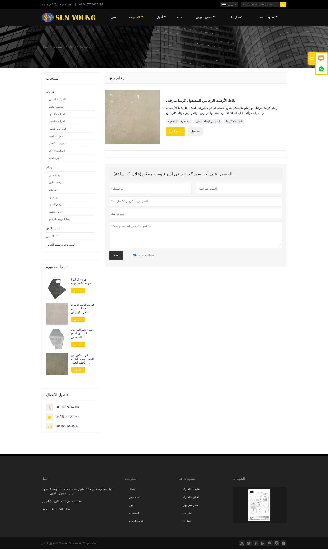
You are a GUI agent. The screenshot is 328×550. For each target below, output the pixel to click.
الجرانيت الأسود (57, 114)
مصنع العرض (205, 18)
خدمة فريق (134, 498)
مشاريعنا (187, 514)
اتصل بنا (187, 521)
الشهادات (134, 514)
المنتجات (136, 18)
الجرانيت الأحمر (57, 122)
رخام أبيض (54, 175)
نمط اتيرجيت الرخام (59, 219)
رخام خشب (55, 212)
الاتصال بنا (237, 18)
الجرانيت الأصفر (57, 129)
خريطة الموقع (136, 521)
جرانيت (50, 92)
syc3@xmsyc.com (59, 4)
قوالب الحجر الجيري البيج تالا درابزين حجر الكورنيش (82, 309)
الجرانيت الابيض (57, 100)
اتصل (45, 479)
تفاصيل (195, 132)
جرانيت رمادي (56, 107)
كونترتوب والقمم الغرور (60, 245)
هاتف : (45, 510)
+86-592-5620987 (67, 426)
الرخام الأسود (56, 205)
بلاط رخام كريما (234, 122)
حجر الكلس (53, 229)
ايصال (132, 490)
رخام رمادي (55, 183)
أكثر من (78, 291)
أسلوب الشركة (190, 498)
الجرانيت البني (56, 136)
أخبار (161, 18)
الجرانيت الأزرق (57, 151)
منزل (113, 18)
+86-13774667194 (91, 4)
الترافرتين (52, 237)
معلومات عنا (268, 18)
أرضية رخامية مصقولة (179, 122)
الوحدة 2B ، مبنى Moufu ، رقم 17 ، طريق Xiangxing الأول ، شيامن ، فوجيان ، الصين (81, 492)
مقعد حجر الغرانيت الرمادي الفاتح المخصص (82, 334)
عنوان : (45, 490)
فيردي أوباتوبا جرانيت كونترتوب (81, 282)
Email (175, 131)
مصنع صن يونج (190, 506)
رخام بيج (53, 197)
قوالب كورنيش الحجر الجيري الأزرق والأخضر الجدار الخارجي (82, 359)
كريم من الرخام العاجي (208, 122)
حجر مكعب (55, 158)
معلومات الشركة (191, 490)
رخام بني (53, 190)
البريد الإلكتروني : (51, 502)
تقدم (116, 256)
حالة (179, 18)
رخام (71, 47)
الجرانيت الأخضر (57, 144)
